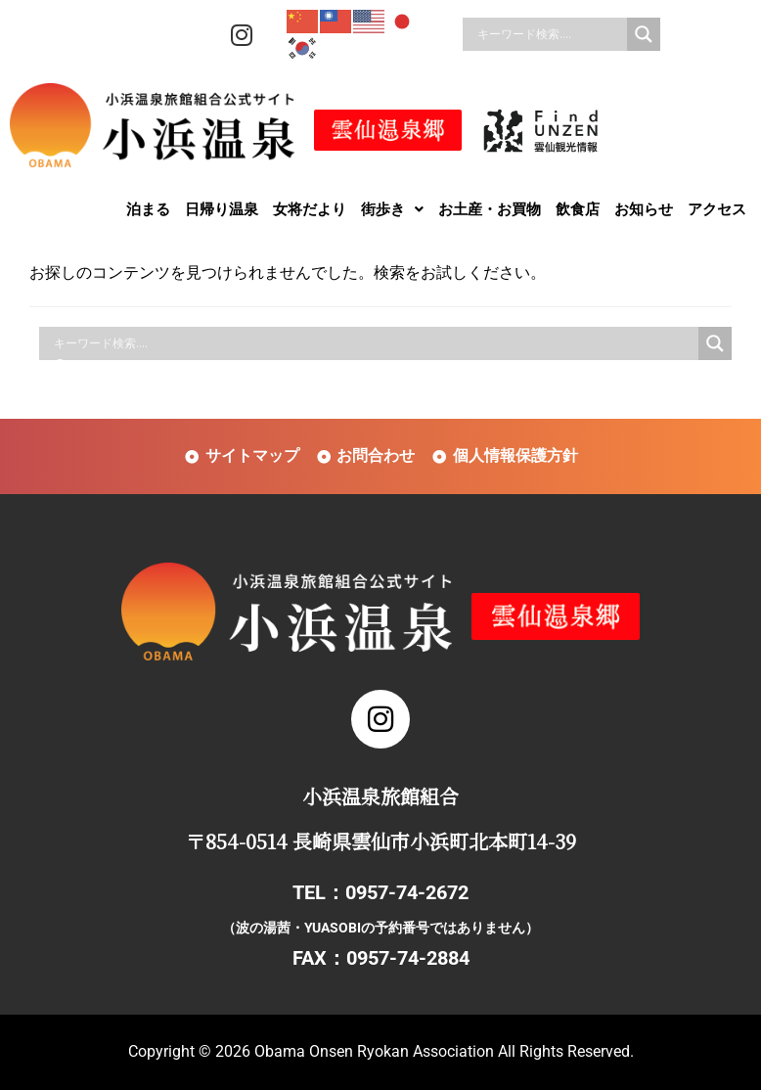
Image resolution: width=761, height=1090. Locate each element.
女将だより (309, 209)
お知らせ (643, 209)
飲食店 (578, 209)
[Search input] (549, 34)
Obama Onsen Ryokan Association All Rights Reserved (442, 1051)
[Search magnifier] (643, 34)
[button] (392, 209)
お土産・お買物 (489, 209)
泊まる (148, 209)
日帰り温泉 (221, 209)
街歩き (392, 209)
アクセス (717, 209)
